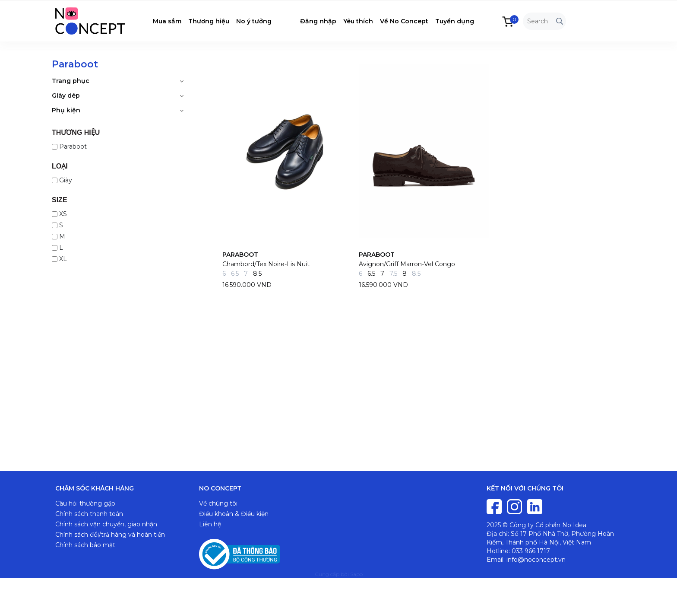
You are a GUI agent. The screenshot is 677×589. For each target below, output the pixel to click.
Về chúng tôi (218, 503)
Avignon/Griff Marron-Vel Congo (407, 264)
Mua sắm (167, 21)
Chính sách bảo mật (85, 545)
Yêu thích (358, 21)
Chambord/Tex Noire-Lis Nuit (266, 264)
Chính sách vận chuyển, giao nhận (106, 524)
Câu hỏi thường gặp (85, 503)
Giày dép (66, 95)
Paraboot (69, 146)
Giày (62, 180)
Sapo (356, 574)
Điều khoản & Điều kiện (234, 514)
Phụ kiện (66, 110)
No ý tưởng (254, 21)
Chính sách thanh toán (89, 514)
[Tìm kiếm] (559, 21)
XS (59, 214)
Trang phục (70, 81)
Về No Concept (404, 21)
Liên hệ (210, 524)
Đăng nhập (318, 21)
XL (59, 259)
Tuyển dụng (454, 21)
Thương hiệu (208, 21)
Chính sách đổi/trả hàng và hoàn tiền (110, 534)
